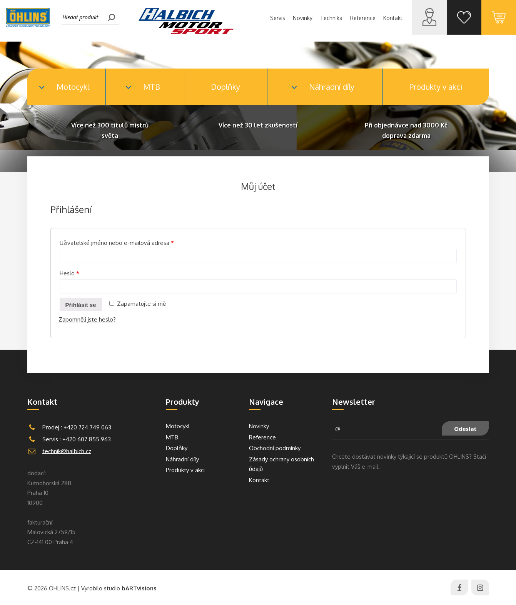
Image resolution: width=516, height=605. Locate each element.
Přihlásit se (80, 305)
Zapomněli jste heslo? (87, 319)
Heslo (69, 273)
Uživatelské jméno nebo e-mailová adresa (117, 242)
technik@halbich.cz (66, 450)
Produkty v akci (435, 87)
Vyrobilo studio (119, 588)
